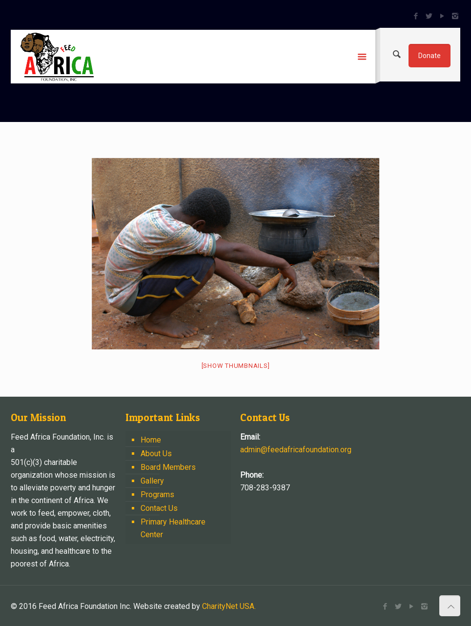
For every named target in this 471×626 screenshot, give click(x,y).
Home (151, 439)
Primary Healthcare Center (173, 528)
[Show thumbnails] (236, 365)
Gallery (152, 480)
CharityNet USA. (229, 606)
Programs (157, 494)
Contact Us (159, 508)
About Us (156, 453)
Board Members (168, 467)
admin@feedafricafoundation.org (295, 449)
